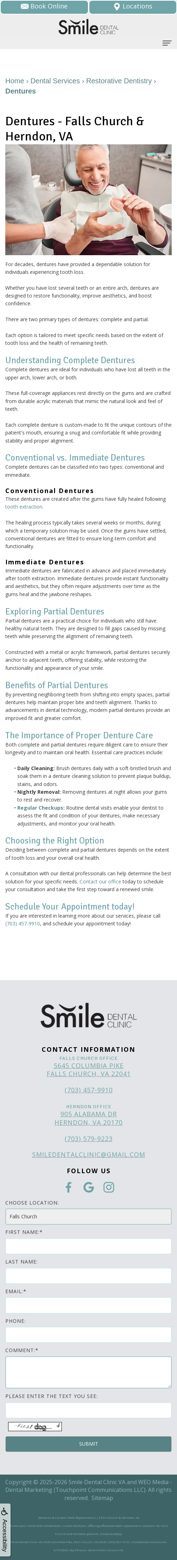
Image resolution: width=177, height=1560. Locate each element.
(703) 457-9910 (22, 923)
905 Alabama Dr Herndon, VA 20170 (88, 1118)
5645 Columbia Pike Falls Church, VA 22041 (89, 1069)
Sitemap (102, 1498)
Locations (132, 6)
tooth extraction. (24, 506)
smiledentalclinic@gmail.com (88, 1154)
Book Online (44, 6)
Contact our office (100, 881)
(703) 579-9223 (89, 1138)
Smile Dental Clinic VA (97, 1482)
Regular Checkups (40, 807)
